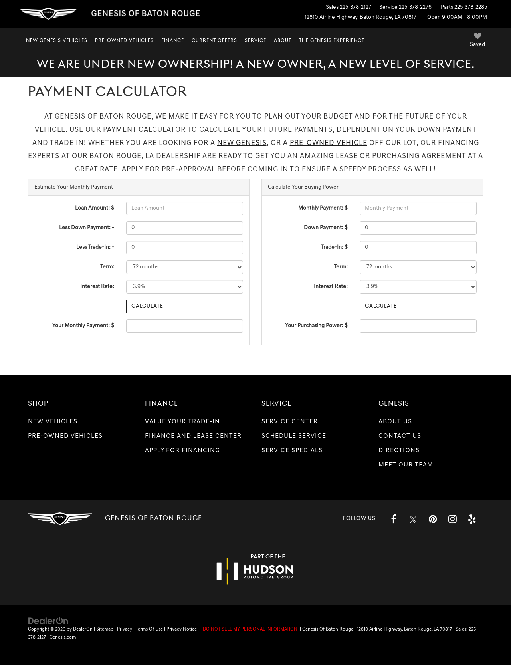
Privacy (124, 629)
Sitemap (104, 629)
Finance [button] (172, 40)
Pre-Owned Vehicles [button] (124, 40)
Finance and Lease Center (193, 436)
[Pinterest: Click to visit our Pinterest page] (433, 519)
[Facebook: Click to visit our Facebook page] (393, 519)
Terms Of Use (149, 629)
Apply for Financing (182, 450)
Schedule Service (293, 436)
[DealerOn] (48, 621)
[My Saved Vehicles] (477, 41)
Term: (107, 267)
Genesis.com (63, 637)
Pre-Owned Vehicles (65, 436)
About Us (395, 422)
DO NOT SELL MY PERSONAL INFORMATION (250, 629)
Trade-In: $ (334, 247)
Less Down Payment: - (86, 228)
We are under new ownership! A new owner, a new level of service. (256, 65)
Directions (399, 450)
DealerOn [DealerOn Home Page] (83, 629)
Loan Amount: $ (94, 208)
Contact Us (399, 436)
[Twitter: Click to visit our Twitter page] (413, 519)
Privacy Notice (181, 629)
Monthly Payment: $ (323, 208)
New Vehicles (52, 422)
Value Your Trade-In (182, 422)
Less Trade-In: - (95, 247)
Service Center (289, 422)
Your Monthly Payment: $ (83, 326)
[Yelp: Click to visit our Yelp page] (472, 519)
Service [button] (255, 40)
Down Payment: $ (326, 228)
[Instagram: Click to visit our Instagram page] (452, 519)
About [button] (282, 40)
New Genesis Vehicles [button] (56, 40)
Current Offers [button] (214, 40)
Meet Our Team (405, 465)
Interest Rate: (97, 287)
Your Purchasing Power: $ (316, 326)
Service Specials (292, 450)
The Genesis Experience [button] (331, 40)
